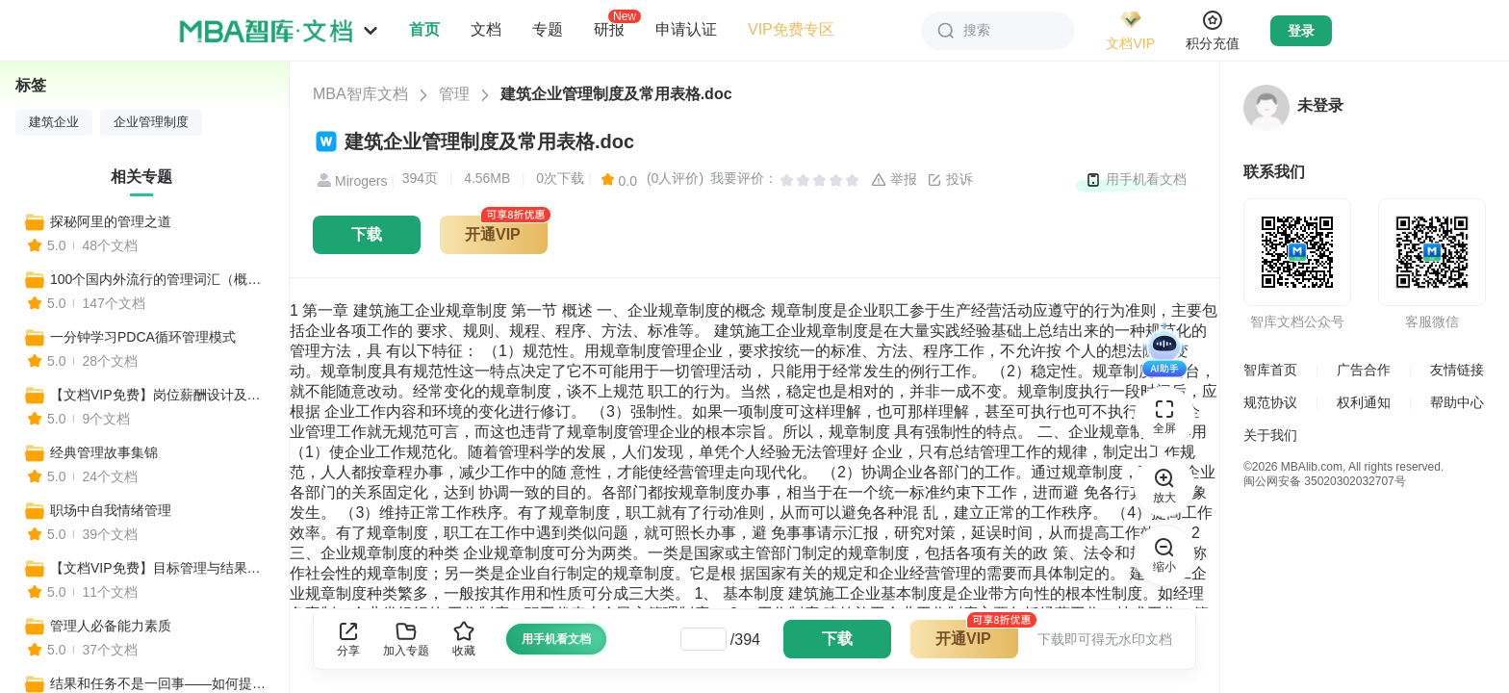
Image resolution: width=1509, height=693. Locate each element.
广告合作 (1364, 369)
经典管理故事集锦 (104, 452)
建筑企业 (54, 122)
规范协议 (1270, 402)
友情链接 (1457, 369)
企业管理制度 (151, 122)
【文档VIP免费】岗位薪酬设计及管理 (160, 394)
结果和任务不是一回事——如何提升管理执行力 (160, 683)
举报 (894, 180)
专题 (547, 29)
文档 (486, 29)
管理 (454, 94)
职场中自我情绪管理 (110, 510)
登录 (1301, 30)
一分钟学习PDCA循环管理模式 (143, 337)
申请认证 (686, 29)
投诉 (950, 180)
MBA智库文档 (360, 94)
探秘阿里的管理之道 (110, 221)
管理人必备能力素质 (110, 625)
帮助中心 (1457, 402)
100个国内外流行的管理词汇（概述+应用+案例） (160, 279)
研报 (609, 29)
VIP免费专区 (791, 29)
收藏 (463, 638)
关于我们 (1270, 435)
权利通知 (1364, 402)
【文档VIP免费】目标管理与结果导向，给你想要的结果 (160, 568)
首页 (424, 29)
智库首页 (1270, 369)
